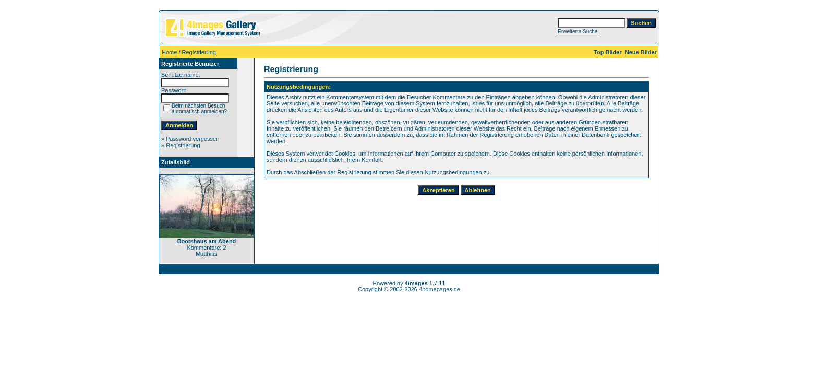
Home (169, 52)
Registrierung (183, 145)
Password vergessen (192, 139)
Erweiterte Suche (577, 31)
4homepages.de (439, 289)
